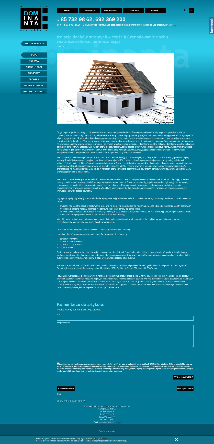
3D (191, 10)
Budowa (34, 61)
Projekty (34, 73)
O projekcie (89, 10)
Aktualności (34, 67)
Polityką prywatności (97, 439)
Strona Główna (34, 43)
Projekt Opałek (34, 85)
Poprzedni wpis (66, 388)
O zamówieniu (111, 10)
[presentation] (82, 355)
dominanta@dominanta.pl (110, 422)
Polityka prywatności (107, 431)
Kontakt (155, 10)
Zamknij (176, 439)
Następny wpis (185, 388)
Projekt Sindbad (33, 91)
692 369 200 (109, 417)
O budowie (133, 10)
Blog (34, 54)
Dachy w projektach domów (71, 400)
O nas (67, 10)
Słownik (34, 79)
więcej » (171, 25)
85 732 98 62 (108, 414)
